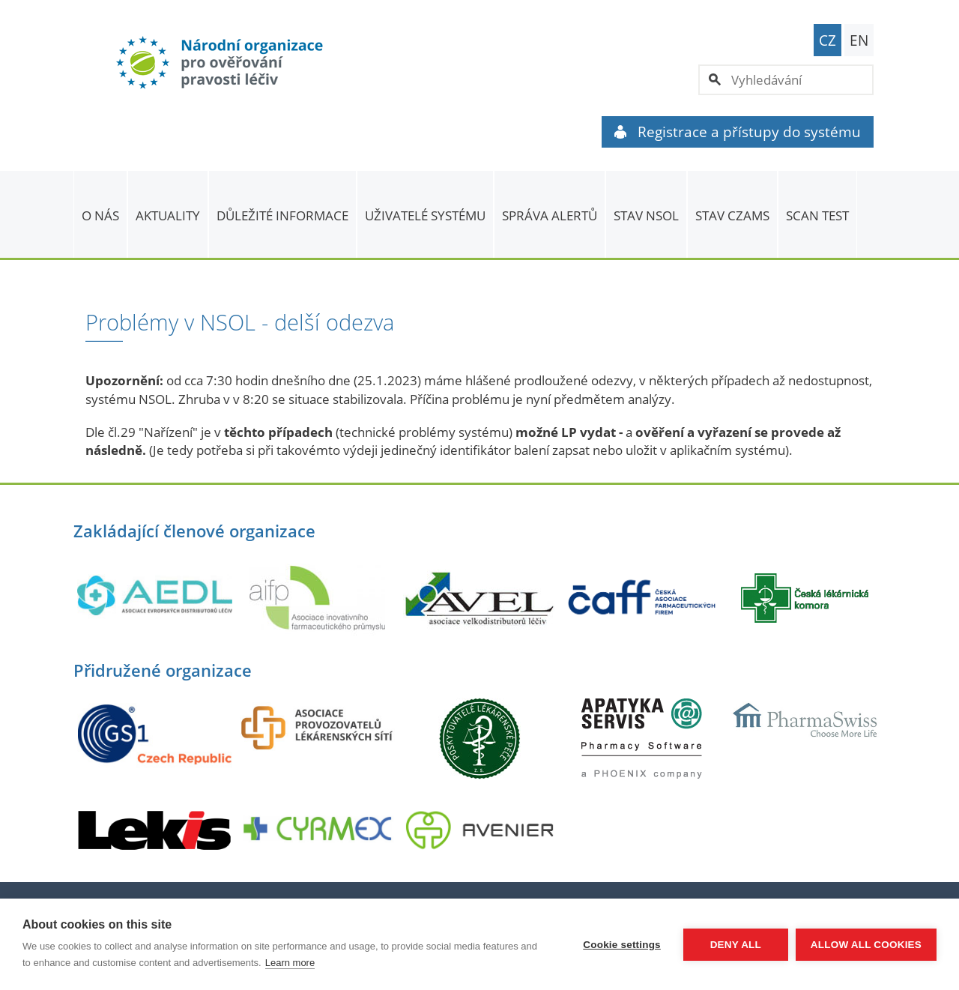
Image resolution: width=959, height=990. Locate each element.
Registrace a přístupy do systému (737, 132)
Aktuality (168, 215)
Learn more (290, 962)
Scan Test (817, 215)
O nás (100, 215)
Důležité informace (282, 215)
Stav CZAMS (732, 215)
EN (859, 40)
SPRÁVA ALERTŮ (549, 215)
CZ (827, 40)
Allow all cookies (866, 944)
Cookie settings (622, 944)
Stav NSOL (646, 215)
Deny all (735, 944)
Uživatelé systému (425, 215)
